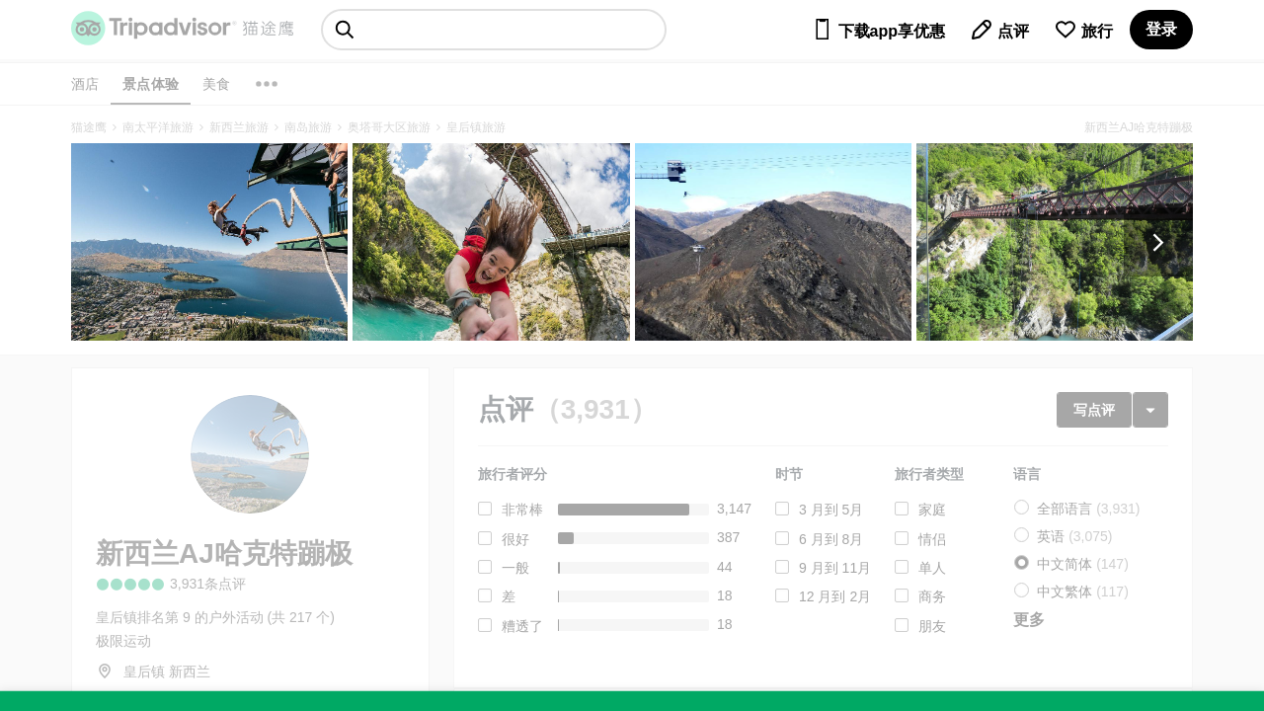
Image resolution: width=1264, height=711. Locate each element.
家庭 (932, 509)
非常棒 (522, 509)
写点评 (1094, 410)
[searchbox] (494, 29)
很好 (515, 539)
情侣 (932, 539)
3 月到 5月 (831, 509)
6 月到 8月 (831, 539)
